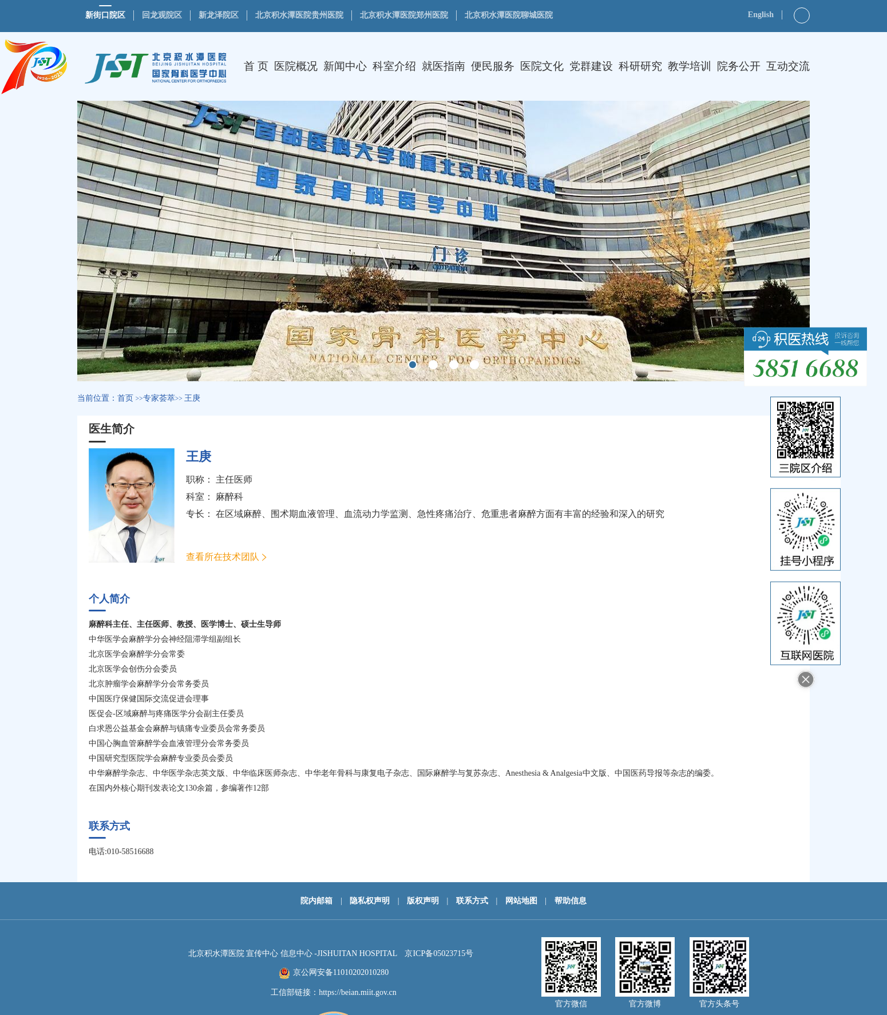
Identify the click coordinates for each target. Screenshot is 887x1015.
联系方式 (472, 900)
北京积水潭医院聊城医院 (509, 15)
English (761, 14)
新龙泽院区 (219, 15)
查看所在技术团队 (222, 557)
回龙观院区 (162, 15)
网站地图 (521, 900)
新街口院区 (105, 15)
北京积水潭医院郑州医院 (404, 15)
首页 (125, 398)
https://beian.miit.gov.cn (358, 992)
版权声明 (423, 900)
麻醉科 (229, 496)
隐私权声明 (370, 900)
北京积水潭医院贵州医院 (299, 15)
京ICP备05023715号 (439, 953)
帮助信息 (571, 900)
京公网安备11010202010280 (341, 972)
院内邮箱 (316, 900)
